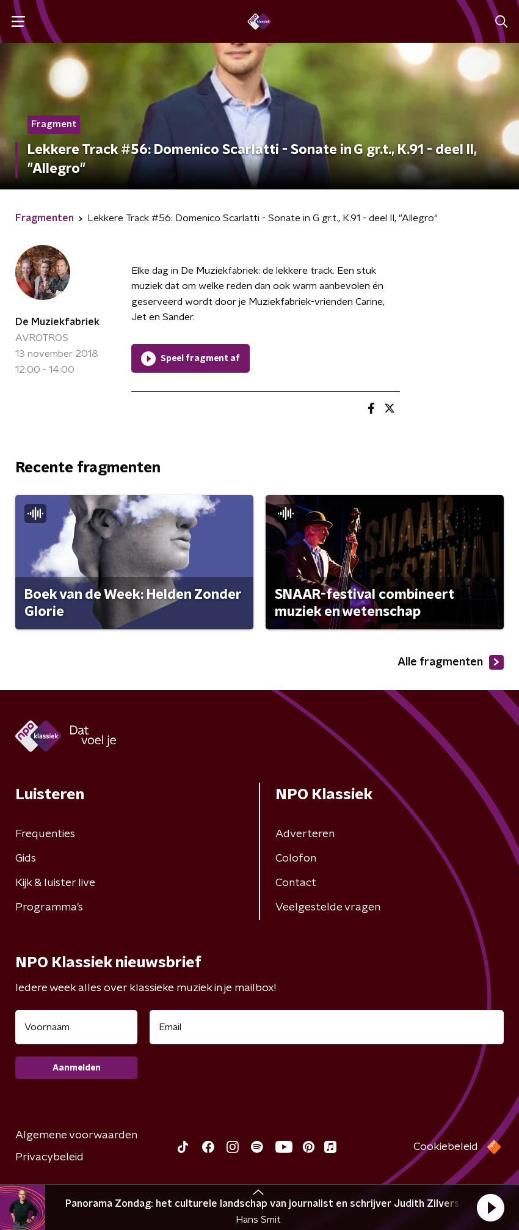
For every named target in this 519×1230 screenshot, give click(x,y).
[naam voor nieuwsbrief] (76, 1027)
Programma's (49, 907)
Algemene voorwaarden (76, 1135)
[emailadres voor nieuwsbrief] (327, 1027)
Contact (295, 882)
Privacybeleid (49, 1157)
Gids (25, 858)
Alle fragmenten (450, 662)
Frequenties (45, 834)
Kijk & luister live (55, 882)
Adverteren (305, 834)
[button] (490, 1207)
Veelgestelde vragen (327, 907)
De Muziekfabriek (57, 322)
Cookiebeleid (445, 1146)
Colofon (295, 858)
